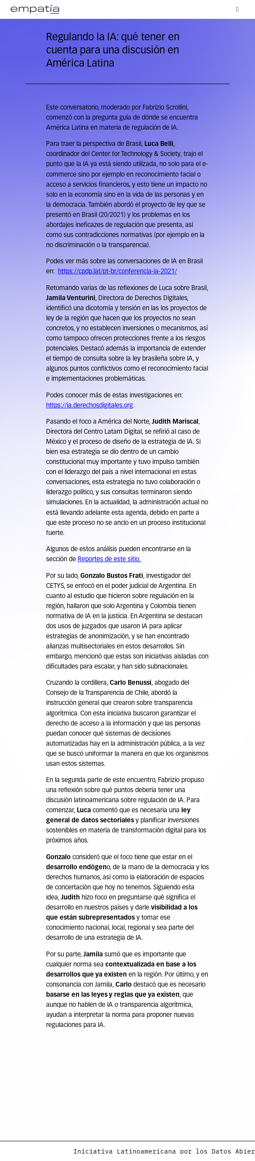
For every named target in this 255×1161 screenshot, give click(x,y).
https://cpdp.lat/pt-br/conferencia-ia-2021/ (117, 272)
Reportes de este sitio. (110, 559)
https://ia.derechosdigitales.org (89, 406)
